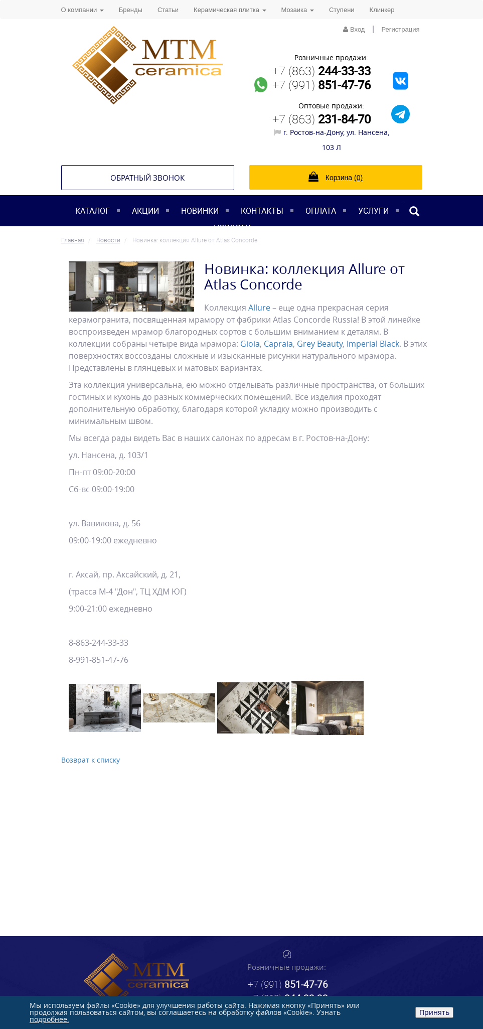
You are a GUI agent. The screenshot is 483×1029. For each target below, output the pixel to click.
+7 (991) (321, 85)
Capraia (278, 343)
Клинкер (382, 10)
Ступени (342, 10)
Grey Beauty (320, 343)
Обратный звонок (147, 178)
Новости (232, 227)
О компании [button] (82, 10)
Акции (145, 210)
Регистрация (401, 29)
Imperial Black (373, 343)
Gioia (250, 343)
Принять (434, 1012)
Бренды (130, 10)
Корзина (335, 177)
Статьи (168, 10)
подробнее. (49, 1019)
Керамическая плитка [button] (230, 10)
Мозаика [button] (297, 10)
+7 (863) (321, 71)
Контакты (262, 210)
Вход (354, 29)
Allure (259, 307)
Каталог (92, 210)
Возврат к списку (90, 760)
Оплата (320, 210)
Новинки (200, 210)
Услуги (373, 210)
